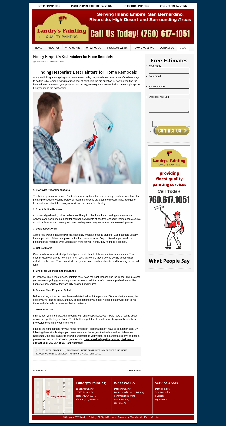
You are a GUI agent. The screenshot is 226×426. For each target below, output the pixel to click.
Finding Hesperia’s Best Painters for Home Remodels (73, 56)
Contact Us (167, 47)
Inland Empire (162, 389)
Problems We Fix (117, 47)
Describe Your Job (159, 96)
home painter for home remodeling (100, 350)
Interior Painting (49, 6)
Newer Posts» (134, 370)
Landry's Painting (88, 417)
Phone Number (157, 86)
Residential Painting (136, 6)
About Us (53, 47)
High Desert (161, 399)
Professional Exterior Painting (91, 6)
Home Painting (121, 399)
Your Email (155, 76)
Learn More (120, 403)
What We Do (93, 47)
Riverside (159, 396)
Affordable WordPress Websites (144, 417)
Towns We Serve (143, 47)
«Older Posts (39, 370)
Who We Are (72, 47)
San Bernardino (163, 392)
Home (38, 47)
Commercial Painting (173, 6)
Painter (57, 350)
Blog (183, 47)
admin (60, 62)
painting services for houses (85, 354)
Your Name (155, 65)
